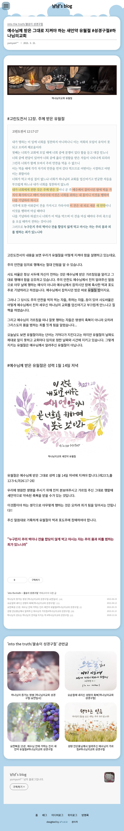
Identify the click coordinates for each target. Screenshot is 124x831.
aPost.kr (63, 821)
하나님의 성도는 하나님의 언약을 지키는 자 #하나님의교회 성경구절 (38, 615)
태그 (44, 815)
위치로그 (72, 815)
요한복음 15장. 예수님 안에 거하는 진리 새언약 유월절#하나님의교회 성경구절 (42, 607)
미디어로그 (57, 815)
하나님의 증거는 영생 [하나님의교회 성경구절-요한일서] (32, 599)
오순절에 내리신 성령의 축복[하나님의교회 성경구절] (31, 603)
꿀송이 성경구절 (30, 592)
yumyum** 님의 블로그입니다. (27, 779)
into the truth (14, 592)
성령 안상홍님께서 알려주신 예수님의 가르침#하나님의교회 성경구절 (38, 611)
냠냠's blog (62, 6)
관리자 (75, 821)
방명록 (85, 815)
